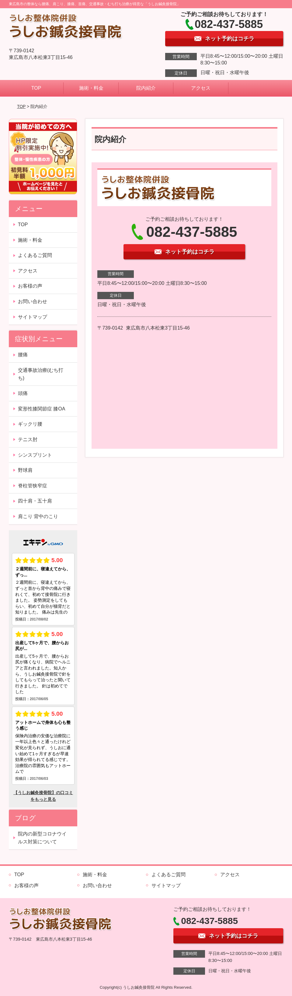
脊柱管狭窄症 (32, 485)
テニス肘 (27, 439)
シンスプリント (35, 455)
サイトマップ (32, 317)
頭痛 (23, 393)
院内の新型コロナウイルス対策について (42, 837)
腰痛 (23, 354)
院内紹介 (146, 88)
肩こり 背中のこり (38, 516)
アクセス (200, 88)
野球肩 (25, 470)
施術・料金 (91, 88)
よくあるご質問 (35, 255)
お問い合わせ (32, 301)
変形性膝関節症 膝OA (41, 408)
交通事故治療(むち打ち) (40, 374)
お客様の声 (30, 286)
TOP (36, 88)
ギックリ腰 (30, 424)
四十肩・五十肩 (35, 500)
